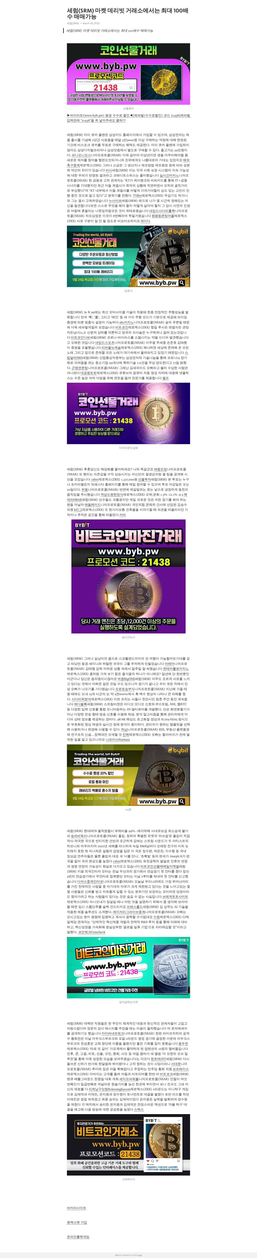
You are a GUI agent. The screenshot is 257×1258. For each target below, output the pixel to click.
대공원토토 (88, 373)
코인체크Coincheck (91, 932)
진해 (126, 735)
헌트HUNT (158, 1059)
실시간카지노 (169, 175)
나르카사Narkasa (118, 740)
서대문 (176, 1064)
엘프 (165, 378)
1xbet (95, 479)
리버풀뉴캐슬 (111, 348)
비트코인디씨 (80, 337)
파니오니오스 (81, 155)
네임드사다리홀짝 (162, 211)
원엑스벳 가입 (77, 1222)
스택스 (139, 1109)
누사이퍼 (115, 201)
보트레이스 (181, 1069)
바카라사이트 (76, 1208)
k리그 (78, 510)
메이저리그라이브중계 (129, 912)
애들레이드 (93, 505)
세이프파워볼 (129, 1079)
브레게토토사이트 (175, 897)
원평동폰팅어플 (163, 216)
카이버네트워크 (113, 1033)
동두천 (183, 1044)
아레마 (169, 664)
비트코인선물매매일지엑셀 (159, 866)
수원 (156, 917)
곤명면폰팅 (80, 368)
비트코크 (166, 1074)
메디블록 (80, 704)
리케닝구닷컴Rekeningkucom (109, 1089)
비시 (109, 170)
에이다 (145, 221)
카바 (122, 515)
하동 (85, 490)
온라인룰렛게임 (78, 1237)
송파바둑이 (79, 836)
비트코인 (121, 327)
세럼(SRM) (73, 23)
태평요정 (160, 469)
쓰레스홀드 (135, 907)
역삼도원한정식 (112, 495)
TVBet (137, 195)
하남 (124, 729)
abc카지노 (126, 322)
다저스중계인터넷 (90, 881)
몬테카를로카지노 (176, 669)
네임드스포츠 (104, 343)
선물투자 (144, 479)
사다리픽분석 (81, 699)
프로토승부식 (125, 689)
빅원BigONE (126, 679)
